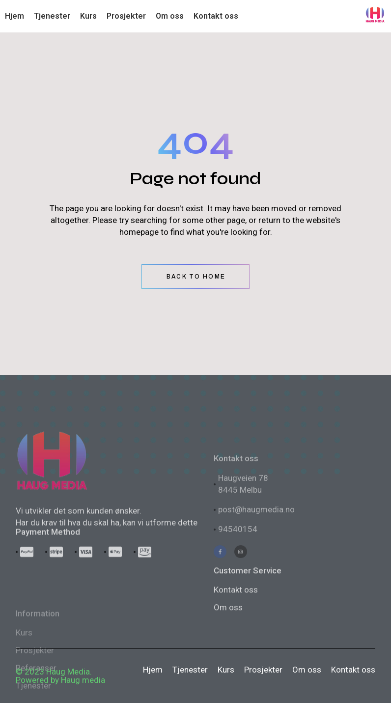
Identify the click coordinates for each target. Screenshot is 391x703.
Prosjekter (263, 670)
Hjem (153, 670)
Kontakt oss (236, 632)
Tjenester (190, 670)
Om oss (306, 670)
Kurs (226, 670)
